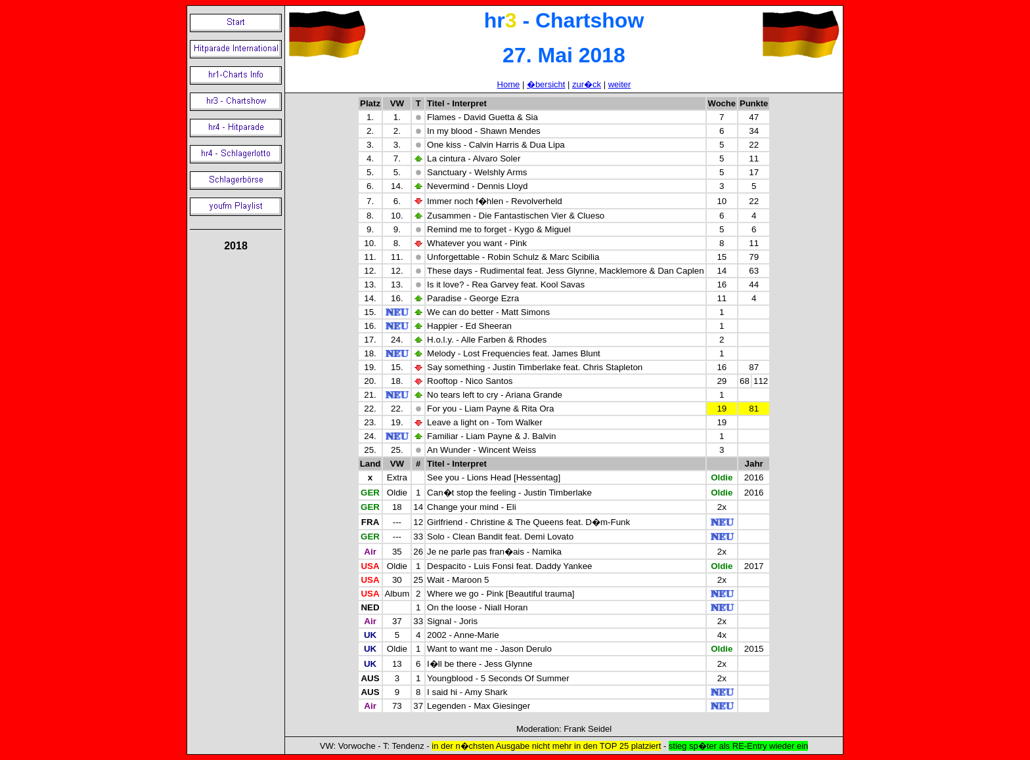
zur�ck (586, 84)
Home (508, 84)
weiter (619, 84)
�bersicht (546, 84)
